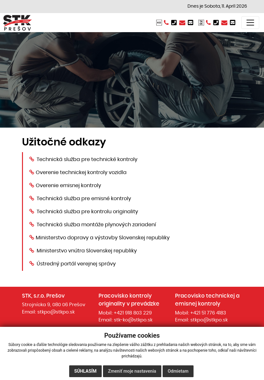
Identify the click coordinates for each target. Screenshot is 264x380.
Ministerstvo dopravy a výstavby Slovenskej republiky (103, 237)
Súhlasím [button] (85, 371)
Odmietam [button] (178, 371)
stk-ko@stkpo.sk (133, 320)
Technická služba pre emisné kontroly (84, 198)
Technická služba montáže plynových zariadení (96, 224)
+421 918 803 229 (133, 313)
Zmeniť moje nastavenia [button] (132, 371)
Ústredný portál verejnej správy (76, 263)
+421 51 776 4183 (208, 313)
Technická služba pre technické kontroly (87, 159)
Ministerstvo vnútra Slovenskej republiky (87, 250)
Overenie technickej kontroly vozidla (81, 172)
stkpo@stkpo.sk (56, 312)
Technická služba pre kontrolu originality (87, 211)
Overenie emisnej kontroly (68, 185)
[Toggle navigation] (250, 22)
